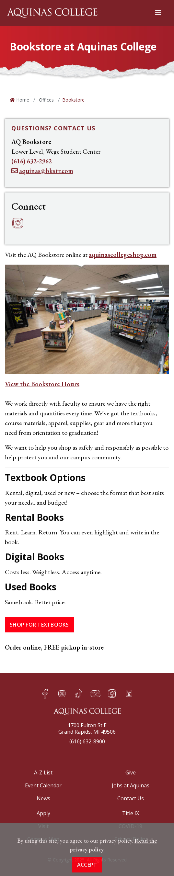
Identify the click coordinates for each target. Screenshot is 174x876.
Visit (43, 826)
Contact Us (130, 798)
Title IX (130, 813)
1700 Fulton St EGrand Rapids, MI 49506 (87, 728)
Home (22, 100)
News (43, 798)
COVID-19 (130, 826)
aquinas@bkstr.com (46, 171)
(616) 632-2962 (31, 161)
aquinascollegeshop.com (123, 254)
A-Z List (43, 772)
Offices (46, 100)
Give (130, 772)
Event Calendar (43, 785)
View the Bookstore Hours (42, 384)
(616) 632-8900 (87, 741)
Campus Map (43, 839)
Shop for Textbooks (39, 624)
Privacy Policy (130, 839)
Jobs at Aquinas (130, 785)
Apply (43, 813)
